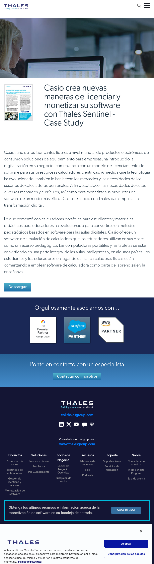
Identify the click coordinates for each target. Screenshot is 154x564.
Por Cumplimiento (39, 471)
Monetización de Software (15, 492)
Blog (87, 470)
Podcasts (87, 475)
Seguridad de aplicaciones (15, 472)
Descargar (17, 287)
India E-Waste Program (136, 472)
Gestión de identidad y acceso (14, 482)
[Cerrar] (141, 531)
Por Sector (39, 466)
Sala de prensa (136, 478)
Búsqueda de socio (63, 480)
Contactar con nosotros (77, 377)
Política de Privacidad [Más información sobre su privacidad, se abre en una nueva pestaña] (30, 562)
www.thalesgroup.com (77, 444)
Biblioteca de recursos (87, 463)
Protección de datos (14, 463)
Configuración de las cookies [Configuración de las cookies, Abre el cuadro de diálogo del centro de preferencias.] (126, 553)
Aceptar (126, 543)
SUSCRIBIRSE (126, 510)
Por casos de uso (39, 461)
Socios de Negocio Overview (63, 469)
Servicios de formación (112, 468)
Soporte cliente (112, 461)
